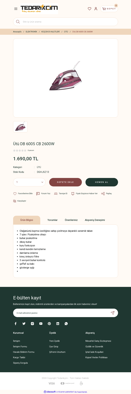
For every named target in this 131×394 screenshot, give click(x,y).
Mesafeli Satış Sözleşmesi (98, 341)
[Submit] (112, 313)
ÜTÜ (39, 167)
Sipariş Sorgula (20, 363)
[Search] (65, 22)
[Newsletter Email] (65, 313)
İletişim (16, 341)
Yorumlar (52, 220)
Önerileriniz (71, 220)
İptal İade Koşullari (94, 352)
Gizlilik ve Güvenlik (94, 346)
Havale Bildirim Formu (23, 352)
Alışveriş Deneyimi (95, 220)
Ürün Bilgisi (26, 220)
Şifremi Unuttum (57, 352)
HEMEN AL (102, 182)
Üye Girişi (53, 346)
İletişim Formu (20, 346)
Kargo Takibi (19, 357)
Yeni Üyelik (54, 341)
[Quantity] (29, 182)
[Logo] (39, 8)
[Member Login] (93, 8)
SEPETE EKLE (65, 182)
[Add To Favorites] (23, 193)
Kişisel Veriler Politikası (96, 357)
